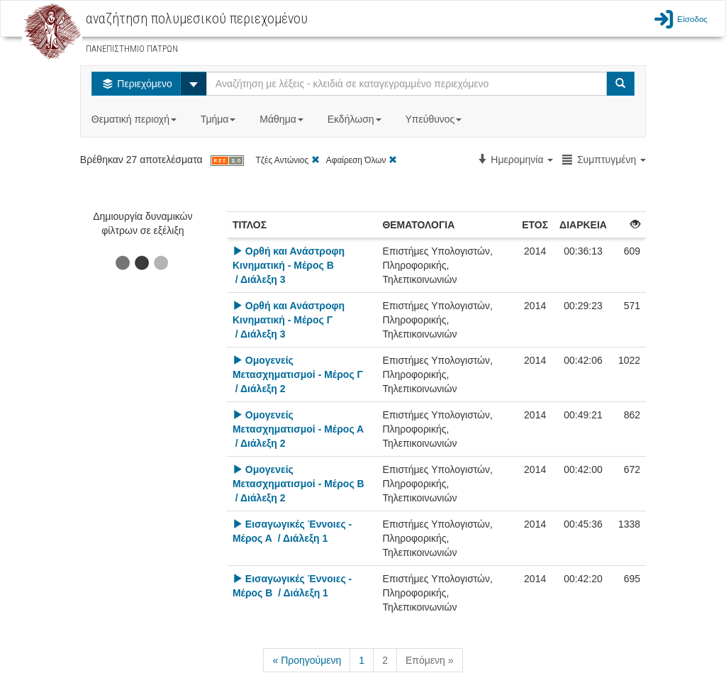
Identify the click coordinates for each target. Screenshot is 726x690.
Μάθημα (282, 119)
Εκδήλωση (356, 119)
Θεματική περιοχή (135, 119)
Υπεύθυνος (434, 119)
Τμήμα (219, 119)
